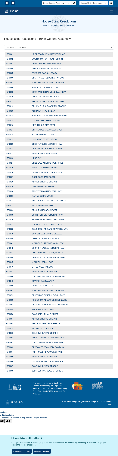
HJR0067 (11, 366)
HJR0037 (11, 224)
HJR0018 (11, 135)
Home (45, 25)
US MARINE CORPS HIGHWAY (45, 139)
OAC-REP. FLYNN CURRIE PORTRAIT (48, 361)
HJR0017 (11, 130)
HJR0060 (11, 333)
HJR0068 (11, 371)
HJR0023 (11, 158)
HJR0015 (11, 120)
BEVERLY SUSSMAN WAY (43, 281)
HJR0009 (11, 92)
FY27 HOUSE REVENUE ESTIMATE (47, 352)
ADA (97, 402)
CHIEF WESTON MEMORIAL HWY (46, 64)
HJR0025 (11, 168)
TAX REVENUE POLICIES (43, 135)
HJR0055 (11, 309)
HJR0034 (11, 210)
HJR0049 (11, 281)
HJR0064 (11, 352)
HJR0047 (11, 272)
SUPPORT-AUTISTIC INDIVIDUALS (47, 234)
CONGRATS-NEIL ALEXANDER (45, 314)
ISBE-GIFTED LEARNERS (43, 187)
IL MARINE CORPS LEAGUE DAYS (47, 224)
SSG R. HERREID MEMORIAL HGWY (47, 215)
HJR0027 (11, 177)
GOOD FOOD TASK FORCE (44, 177)
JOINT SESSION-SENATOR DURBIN (47, 371)
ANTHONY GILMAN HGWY (43, 205)
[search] (93, 3)
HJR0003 (11, 64)
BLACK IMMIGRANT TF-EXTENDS (46, 68)
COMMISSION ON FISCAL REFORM (47, 59)
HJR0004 (11, 68)
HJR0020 (11, 144)
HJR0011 (11, 101)
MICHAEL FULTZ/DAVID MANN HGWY (48, 243)
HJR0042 (11, 248)
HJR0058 (11, 324)
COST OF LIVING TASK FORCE (45, 239)
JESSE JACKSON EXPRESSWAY (46, 324)
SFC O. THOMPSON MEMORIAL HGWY (49, 101)
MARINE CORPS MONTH (42, 196)
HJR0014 (11, 116)
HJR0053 (11, 300)
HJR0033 (11, 205)
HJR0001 (11, 54)
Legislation (54, 25)
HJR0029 (11, 187)
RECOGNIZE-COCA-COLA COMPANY (48, 347)
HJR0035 (11, 215)
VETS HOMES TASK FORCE (44, 328)
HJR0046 (11, 267)
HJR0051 (11, 291)
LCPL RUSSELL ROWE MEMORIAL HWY (49, 276)
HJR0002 (11, 59)
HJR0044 (11, 257)
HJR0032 (11, 201)
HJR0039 (11, 234)
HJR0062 (11, 342)
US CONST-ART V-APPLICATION (46, 120)
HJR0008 (11, 87)
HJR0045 (11, 262)
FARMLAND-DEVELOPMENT (44, 309)
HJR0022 (11, 153)
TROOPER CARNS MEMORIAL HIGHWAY (49, 116)
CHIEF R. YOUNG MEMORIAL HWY (47, 144)
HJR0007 (11, 83)
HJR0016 (11, 125)
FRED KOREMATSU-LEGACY (44, 73)
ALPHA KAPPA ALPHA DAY (43, 111)
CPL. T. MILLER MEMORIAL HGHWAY (48, 78)
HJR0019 (11, 139)
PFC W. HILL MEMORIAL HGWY (45, 97)
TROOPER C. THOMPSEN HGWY (46, 87)
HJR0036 (11, 220)
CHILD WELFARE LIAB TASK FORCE (47, 163)
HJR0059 (11, 328)
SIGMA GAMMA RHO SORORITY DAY (48, 220)
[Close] (42, 451)
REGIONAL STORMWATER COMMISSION (50, 305)
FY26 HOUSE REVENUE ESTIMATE (47, 149)
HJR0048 (11, 276)
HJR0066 (11, 361)
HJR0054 (11, 305)
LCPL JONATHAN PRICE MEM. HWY (47, 342)
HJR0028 (11, 182)
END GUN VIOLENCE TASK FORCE (47, 172)
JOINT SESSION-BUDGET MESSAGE (48, 83)
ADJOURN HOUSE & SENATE (44, 153)
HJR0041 (11, 243)
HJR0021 (11, 149)
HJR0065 (11, 357)
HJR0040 (11, 239)
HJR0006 (11, 78)
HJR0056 (11, 314)
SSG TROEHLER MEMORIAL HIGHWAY (49, 201)
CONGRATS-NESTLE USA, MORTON (47, 253)
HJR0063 (11, 347)
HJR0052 (11, 295)
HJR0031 (11, 196)
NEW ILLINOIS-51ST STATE (44, 125)
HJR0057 (11, 319)
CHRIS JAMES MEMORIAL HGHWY (47, 130)
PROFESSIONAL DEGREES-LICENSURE (49, 300)
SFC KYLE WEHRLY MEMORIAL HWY (48, 338)
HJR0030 (11, 191)
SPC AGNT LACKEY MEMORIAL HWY (48, 248)
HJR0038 (11, 229)
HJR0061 (11, 338)
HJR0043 (11, 253)
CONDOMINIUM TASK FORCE (45, 333)
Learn (109, 404)
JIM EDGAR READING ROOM (44, 168)
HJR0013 (11, 111)
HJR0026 (11, 172)
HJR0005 (11, 73)
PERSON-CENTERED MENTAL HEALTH (49, 295)
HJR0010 (11, 97)
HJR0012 (11, 106)
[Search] (111, 3)
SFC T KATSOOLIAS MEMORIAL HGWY (49, 92)
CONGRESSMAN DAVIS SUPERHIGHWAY (50, 229)
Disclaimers (106, 402)
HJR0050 (11, 286)
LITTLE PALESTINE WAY (42, 267)
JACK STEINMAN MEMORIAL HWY (47, 191)
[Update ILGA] (73, 3)
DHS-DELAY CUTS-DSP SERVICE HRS (48, 257)
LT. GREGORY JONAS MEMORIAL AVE (48, 54)
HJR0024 (11, 163)
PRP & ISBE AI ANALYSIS (43, 286)
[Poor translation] (8, 421)
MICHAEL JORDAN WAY (42, 262)
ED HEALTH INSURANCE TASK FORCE (49, 106)
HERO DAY (36, 158)
